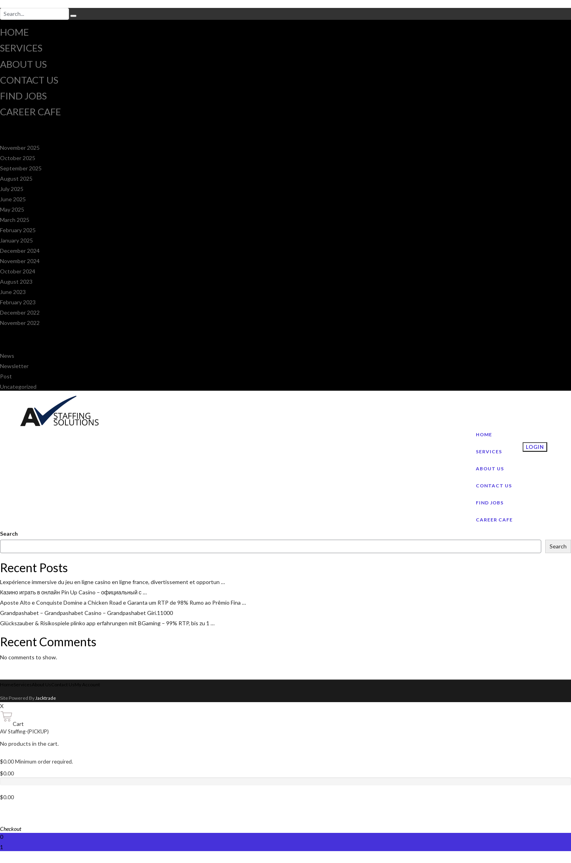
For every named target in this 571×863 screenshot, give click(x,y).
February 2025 (18, 230)
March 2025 (14, 219)
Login (535, 447)
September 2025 (21, 168)
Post (6, 376)
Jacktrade (45, 698)
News (7, 355)
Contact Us (29, 80)
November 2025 (20, 147)
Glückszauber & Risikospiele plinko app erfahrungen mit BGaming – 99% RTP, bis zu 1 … (107, 623)
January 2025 (16, 240)
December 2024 (20, 250)
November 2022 (20, 322)
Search (9, 533)
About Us (23, 64)
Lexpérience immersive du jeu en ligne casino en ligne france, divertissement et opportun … (112, 582)
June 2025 (13, 199)
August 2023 (16, 281)
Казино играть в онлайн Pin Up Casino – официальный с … (73, 592)
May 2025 (12, 209)
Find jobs (23, 95)
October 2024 (17, 271)
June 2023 (13, 291)
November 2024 (20, 261)
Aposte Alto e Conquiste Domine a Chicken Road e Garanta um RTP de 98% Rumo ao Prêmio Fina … (123, 602)
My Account (87, 684)
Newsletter (14, 366)
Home (14, 32)
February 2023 (18, 302)
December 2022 (20, 312)
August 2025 (16, 178)
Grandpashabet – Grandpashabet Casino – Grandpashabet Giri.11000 (86, 612)
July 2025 (11, 188)
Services (21, 47)
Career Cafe (30, 111)
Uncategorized (18, 386)
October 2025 (17, 158)
